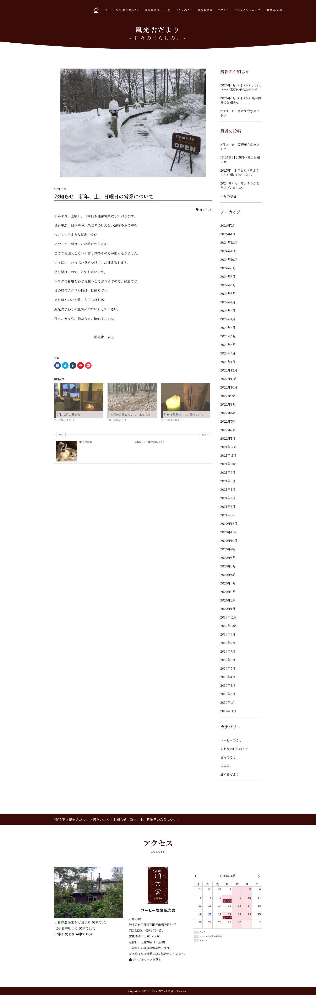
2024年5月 (228, 293)
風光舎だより (229, 774)
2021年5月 (227, 481)
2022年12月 (228, 370)
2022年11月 (228, 378)
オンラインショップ (247, 10)
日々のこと (206, 209)
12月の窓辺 (228, 196)
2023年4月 (227, 353)
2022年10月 (228, 387)
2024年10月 (228, 259)
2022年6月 (228, 413)
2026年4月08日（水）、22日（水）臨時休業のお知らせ (241, 87)
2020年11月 (228, 532)
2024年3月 (227, 310)
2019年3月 (227, 685)
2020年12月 (228, 523)
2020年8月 (228, 557)
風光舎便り (205, 10)
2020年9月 (228, 549)
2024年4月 (227, 302)
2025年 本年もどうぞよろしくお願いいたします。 (239, 172)
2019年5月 (227, 668)
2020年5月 (228, 574)
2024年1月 (227, 319)
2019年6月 (227, 660)
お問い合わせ (274, 10)
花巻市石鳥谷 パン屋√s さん (184, 414)
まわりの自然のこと (234, 749)
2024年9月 (228, 268)
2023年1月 (227, 361)
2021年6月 (227, 472)
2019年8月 (227, 643)
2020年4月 (228, 583)
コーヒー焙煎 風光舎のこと (122, 10)
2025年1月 (227, 234)
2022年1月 (227, 438)
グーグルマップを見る (145, 959)
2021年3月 (227, 498)
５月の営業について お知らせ (130, 414)
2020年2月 (228, 600)
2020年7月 (228, 566)
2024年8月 (227, 276)
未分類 (225, 766)
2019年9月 (227, 634)
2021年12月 (228, 447)
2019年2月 (227, 694)
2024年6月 (228, 285)
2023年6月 (228, 336)
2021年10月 (228, 464)
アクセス (223, 10)
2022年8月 (228, 404)
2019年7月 (227, 651)
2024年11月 (228, 251)
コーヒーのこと (231, 740)
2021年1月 (227, 515)
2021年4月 (227, 489)
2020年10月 (228, 540)
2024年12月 (228, 242)
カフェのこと (184, 10)
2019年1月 (227, 702)
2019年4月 (227, 677)
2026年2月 (228, 225)
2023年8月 (227, 327)
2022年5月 (228, 421)
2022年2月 (228, 430)
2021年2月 (227, 506)
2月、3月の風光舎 (68, 414)
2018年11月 (228, 711)
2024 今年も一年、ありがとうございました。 (240, 185)
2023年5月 (228, 344)
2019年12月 (228, 617)
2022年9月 (228, 396)
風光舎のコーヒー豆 (158, 10)
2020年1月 (227, 608)
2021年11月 (228, 455)
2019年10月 (228, 626)
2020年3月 (228, 591)
